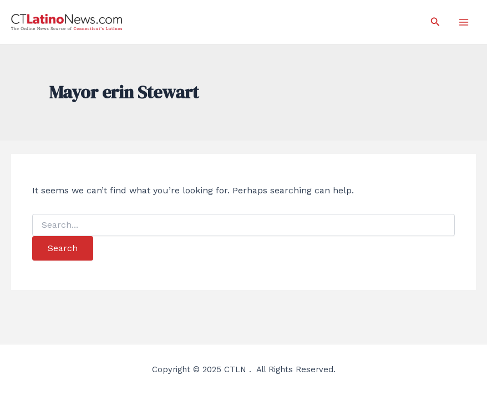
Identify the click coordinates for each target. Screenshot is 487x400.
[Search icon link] (435, 22)
